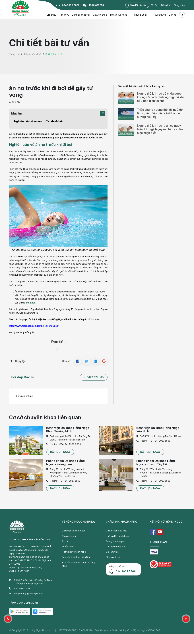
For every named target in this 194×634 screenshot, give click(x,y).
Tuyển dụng (159, 14)
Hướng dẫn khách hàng (74, 551)
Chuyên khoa (100, 14)
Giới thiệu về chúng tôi (73, 530)
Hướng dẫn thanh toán (117, 535)
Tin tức (65, 540)
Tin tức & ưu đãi (140, 14)
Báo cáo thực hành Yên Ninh (76, 556)
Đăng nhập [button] (179, 5)
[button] (102, 113)
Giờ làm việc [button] (112, 551)
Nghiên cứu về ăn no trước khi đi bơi (34, 121)
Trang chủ (14, 54)
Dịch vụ (65, 14)
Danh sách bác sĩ (81, 14)
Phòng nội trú (113, 556)
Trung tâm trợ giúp (115, 540)
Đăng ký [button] (165, 5)
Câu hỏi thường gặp (116, 545)
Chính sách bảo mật (116, 530)
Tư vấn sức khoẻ (118, 14)
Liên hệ (172, 14)
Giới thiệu (51, 14)
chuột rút (30, 302)
